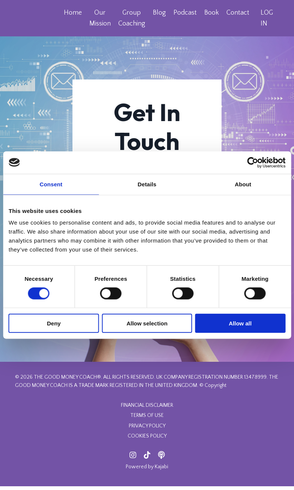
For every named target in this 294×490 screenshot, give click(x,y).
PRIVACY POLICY (147, 430)
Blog (159, 12)
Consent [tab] (50, 184)
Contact (237, 12)
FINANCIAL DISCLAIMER (147, 409)
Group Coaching (131, 18)
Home (72, 12)
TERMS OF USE (147, 419)
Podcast (184, 12)
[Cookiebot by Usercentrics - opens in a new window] (252, 162)
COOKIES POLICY (147, 440)
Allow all (240, 323)
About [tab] (243, 184)
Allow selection (147, 323)
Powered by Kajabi (147, 471)
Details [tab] (147, 184)
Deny (54, 323)
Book (211, 12)
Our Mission (99, 18)
